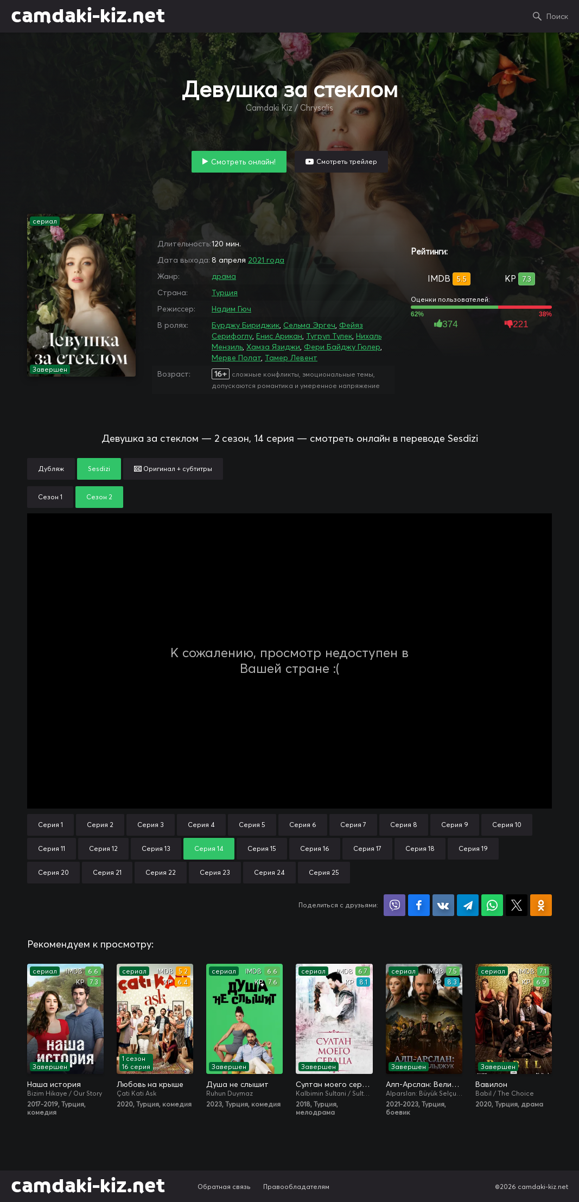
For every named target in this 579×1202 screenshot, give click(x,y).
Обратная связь (224, 1186)
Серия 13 (156, 848)
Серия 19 (473, 848)
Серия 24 (269, 872)
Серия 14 (209, 848)
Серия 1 (50, 825)
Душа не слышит (237, 1084)
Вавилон (491, 1084)
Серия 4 (201, 825)
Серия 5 (252, 825)
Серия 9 (454, 825)
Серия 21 (107, 872)
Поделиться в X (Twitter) (516, 905)
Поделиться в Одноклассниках (541, 905)
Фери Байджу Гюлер (342, 347)
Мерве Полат (236, 357)
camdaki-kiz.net (88, 16)
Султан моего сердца (334, 1084)
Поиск (557, 16)
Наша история (54, 1084)
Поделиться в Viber (394, 905)
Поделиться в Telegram (468, 905)
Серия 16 (314, 848)
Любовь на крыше (150, 1084)
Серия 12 (103, 848)
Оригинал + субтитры (173, 469)
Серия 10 (506, 825)
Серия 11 (51, 848)
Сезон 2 (99, 497)
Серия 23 (215, 872)
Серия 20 (53, 872)
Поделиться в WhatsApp (492, 905)
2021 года (266, 260)
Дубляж (51, 469)
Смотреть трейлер (346, 161)
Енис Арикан (279, 336)
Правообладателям (296, 1186)
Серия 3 (150, 825)
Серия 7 (353, 825)
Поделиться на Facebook (419, 905)
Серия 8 (403, 825)
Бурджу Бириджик (245, 325)
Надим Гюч (231, 309)
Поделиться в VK (443, 905)
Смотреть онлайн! (243, 161)
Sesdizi (99, 469)
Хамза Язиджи (273, 347)
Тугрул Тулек (329, 336)
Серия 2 (100, 825)
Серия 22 (160, 872)
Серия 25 (324, 872)
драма (224, 276)
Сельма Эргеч (309, 325)
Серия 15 (261, 848)
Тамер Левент (291, 357)
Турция (225, 292)
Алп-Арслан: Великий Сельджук (424, 1084)
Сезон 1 (50, 497)
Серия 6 (302, 825)
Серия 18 (420, 848)
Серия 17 (367, 848)
